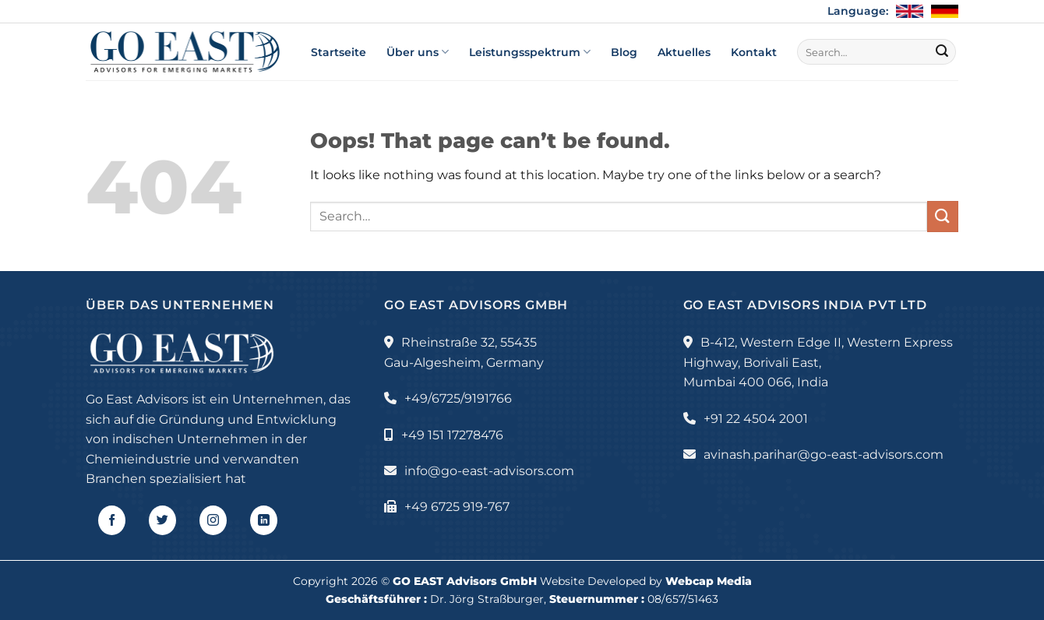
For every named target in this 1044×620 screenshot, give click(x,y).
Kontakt (754, 52)
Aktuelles (684, 52)
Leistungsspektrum (530, 51)
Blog (624, 52)
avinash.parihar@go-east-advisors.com (823, 454)
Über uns (417, 51)
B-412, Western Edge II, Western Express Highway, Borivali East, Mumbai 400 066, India (818, 362)
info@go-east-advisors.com (489, 470)
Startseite (338, 52)
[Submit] (942, 52)
